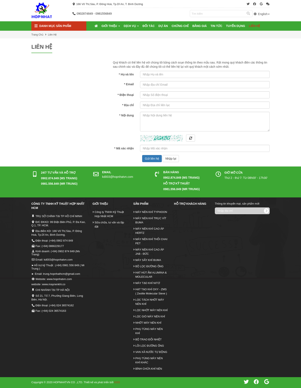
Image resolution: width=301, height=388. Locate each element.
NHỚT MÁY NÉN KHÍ (148, 322)
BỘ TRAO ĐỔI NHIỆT (148, 339)
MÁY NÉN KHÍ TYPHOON (151, 212)
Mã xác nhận (124, 148)
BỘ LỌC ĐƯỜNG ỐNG (149, 266)
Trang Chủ (37, 34)
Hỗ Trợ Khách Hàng (190, 203)
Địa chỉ (128, 105)
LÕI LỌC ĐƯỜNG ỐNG (149, 345)
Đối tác (149, 26)
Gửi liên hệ (152, 158)
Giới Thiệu (111, 26)
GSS (117, 382)
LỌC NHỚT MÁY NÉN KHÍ (151, 310)
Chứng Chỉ (180, 26)
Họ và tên (126, 74)
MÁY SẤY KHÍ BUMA (148, 260)
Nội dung (126, 115)
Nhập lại (170, 158)
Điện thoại (126, 95)
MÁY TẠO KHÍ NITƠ (147, 283)
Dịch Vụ (131, 26)
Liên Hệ (254, 26)
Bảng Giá (199, 26)
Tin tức (216, 26)
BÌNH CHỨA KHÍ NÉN (148, 368)
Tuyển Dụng (235, 26)
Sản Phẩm (140, 203)
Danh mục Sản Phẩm (52, 26)
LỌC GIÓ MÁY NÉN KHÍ (150, 316)
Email (129, 84)
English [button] (262, 14)
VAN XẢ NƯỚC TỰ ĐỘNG (151, 352)
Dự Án (163, 26)
